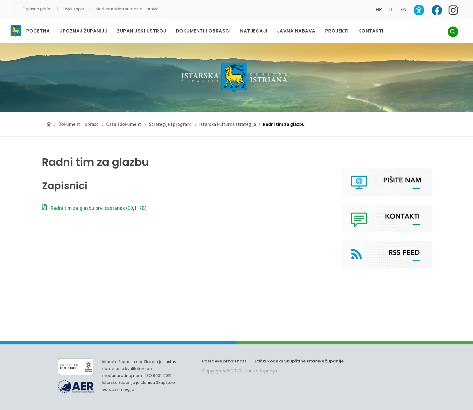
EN (403, 9)
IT (391, 9)
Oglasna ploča (37, 9)
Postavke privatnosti (225, 361)
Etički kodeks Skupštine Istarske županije (299, 361)
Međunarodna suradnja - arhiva (127, 9)
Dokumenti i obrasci (79, 124)
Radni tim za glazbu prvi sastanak (94, 208)
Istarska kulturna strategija (227, 124)
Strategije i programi (170, 124)
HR (379, 9)
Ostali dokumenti (124, 124)
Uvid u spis (73, 9)
